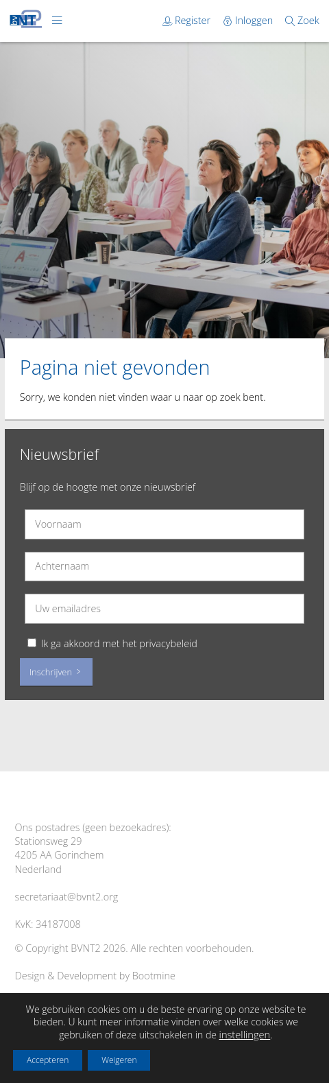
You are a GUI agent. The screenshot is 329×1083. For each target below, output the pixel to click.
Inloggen (249, 20)
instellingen (245, 1034)
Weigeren (118, 1060)
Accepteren (48, 1060)
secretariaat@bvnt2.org (67, 896)
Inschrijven (56, 672)
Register (187, 20)
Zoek (302, 20)
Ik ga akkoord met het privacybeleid (119, 643)
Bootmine (153, 975)
